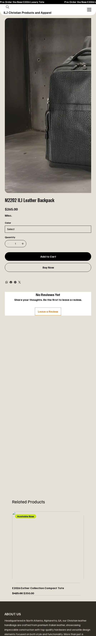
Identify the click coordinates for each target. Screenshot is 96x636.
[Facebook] (11, 282)
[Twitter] (19, 282)
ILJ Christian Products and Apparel (27, 12)
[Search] (7, 7)
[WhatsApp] (6, 282)
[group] (48, 553)
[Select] (48, 229)
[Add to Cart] (48, 256)
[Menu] (89, 10)
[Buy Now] (48, 267)
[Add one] (22, 243)
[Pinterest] (15, 282)
